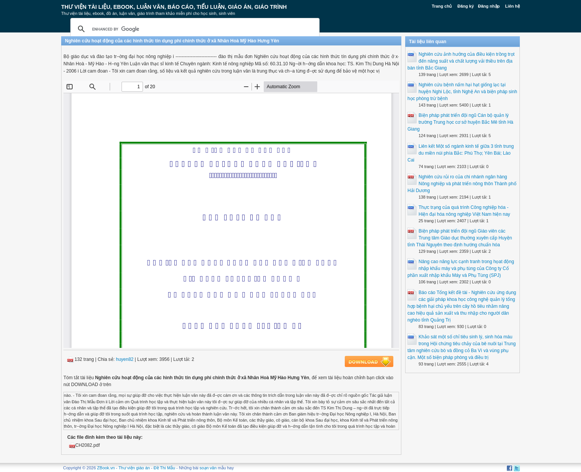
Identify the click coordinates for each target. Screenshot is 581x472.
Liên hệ (512, 6)
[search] (193, 29)
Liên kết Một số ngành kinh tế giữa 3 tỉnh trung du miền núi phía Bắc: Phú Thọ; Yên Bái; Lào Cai (460, 153)
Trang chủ (442, 6)
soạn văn (208, 468)
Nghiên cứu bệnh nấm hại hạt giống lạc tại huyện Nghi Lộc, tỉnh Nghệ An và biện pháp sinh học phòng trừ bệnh (462, 91)
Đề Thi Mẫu (164, 468)
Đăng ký (466, 6)
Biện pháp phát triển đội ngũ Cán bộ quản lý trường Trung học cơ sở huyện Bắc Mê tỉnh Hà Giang (460, 122)
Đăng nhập (489, 6)
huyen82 (124, 359)
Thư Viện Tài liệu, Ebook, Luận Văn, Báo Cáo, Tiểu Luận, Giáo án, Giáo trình (174, 7)
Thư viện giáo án (134, 468)
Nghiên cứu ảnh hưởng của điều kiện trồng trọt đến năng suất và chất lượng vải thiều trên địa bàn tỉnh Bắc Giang (460, 61)
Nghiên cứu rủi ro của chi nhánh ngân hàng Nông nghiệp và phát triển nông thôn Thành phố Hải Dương (461, 183)
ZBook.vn (106, 468)
